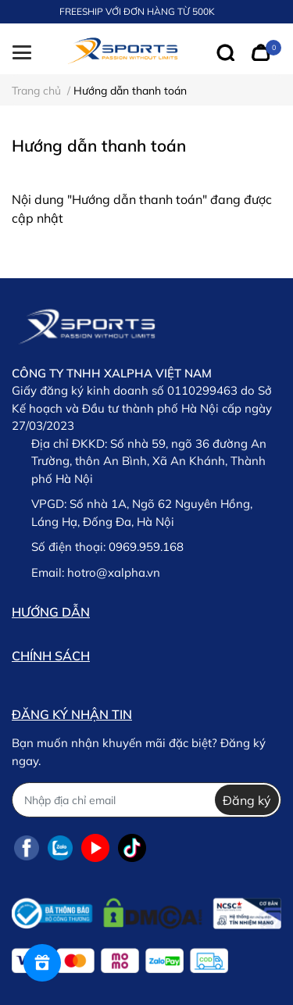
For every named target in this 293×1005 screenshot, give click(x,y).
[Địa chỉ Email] (146, 799)
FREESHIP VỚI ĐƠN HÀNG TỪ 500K (137, 11)
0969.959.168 (146, 546)
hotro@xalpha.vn (113, 572)
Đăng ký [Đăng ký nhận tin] (247, 800)
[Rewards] (42, 963)
